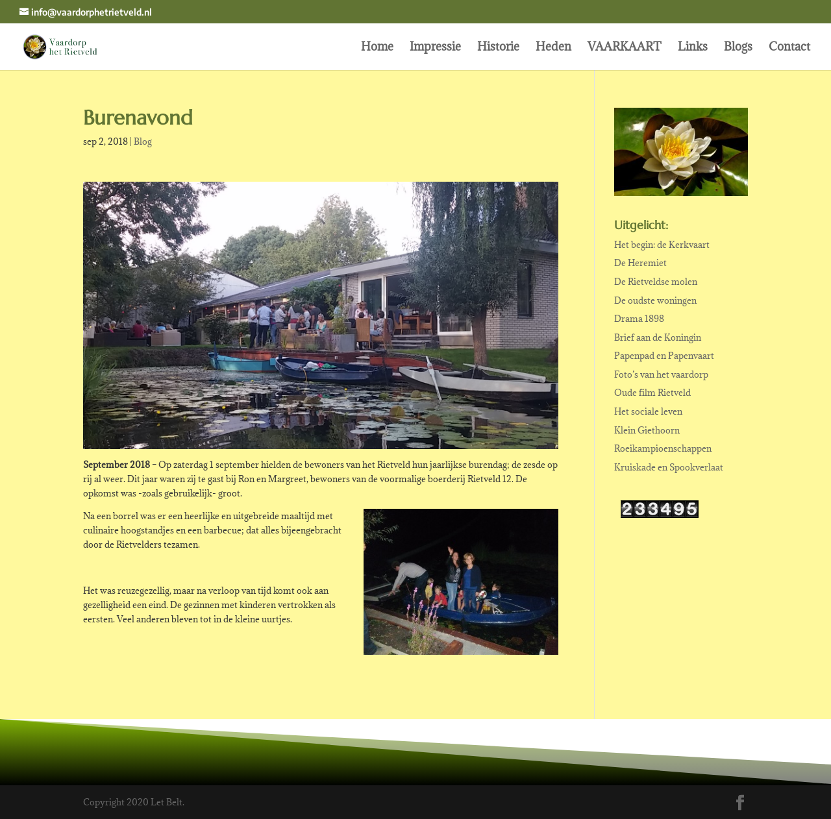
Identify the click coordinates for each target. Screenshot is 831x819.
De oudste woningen (655, 300)
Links (693, 48)
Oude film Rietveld (652, 392)
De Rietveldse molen (655, 281)
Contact (789, 48)
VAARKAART (625, 48)
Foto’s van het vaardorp (661, 374)
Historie (498, 48)
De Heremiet (640, 263)
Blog (143, 141)
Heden (553, 48)
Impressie (435, 48)
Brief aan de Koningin (657, 337)
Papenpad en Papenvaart (664, 355)
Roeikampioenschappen (663, 448)
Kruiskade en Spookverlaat (668, 467)
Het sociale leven (648, 411)
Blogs (738, 48)
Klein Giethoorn (647, 430)
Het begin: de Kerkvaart (662, 245)
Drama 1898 (639, 318)
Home (377, 48)
